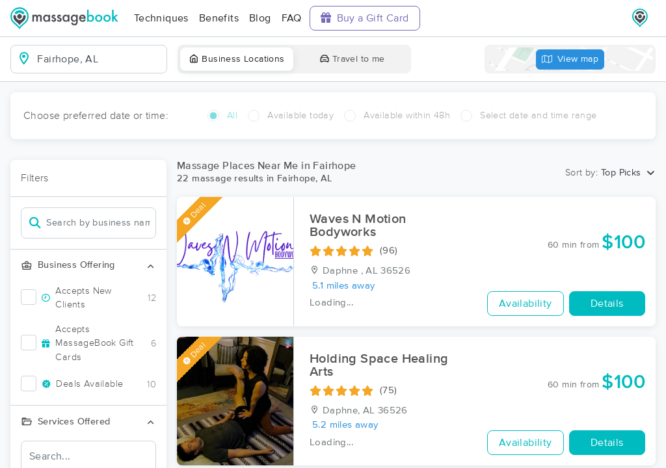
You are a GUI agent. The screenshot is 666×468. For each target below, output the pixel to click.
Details (607, 303)
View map (570, 59)
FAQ (292, 18)
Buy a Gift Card (365, 17)
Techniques (161, 18)
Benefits (219, 18)
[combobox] (99, 59)
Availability (525, 303)
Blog (260, 18)
